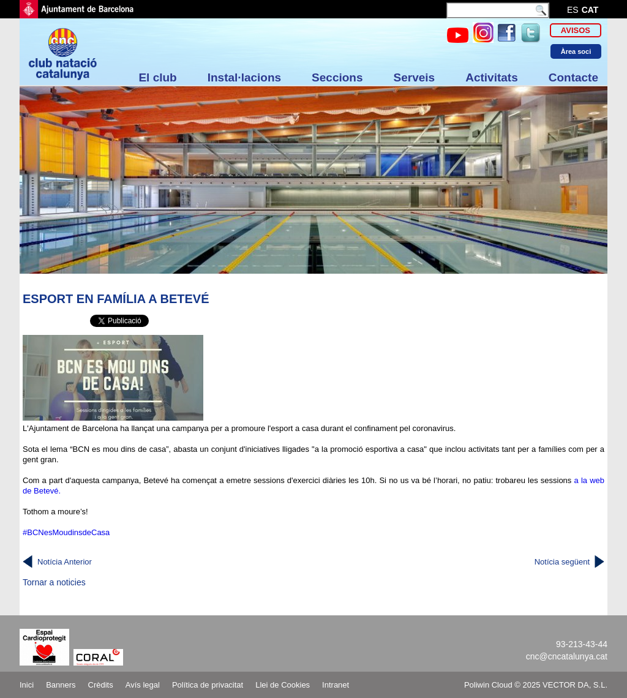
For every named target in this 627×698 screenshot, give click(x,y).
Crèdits (100, 684)
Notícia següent (562, 561)
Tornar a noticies (54, 582)
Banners (60, 684)
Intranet (335, 684)
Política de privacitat (207, 684)
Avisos (575, 30)
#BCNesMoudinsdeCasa (66, 532)
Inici (27, 684)
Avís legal (143, 684)
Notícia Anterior (64, 561)
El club (157, 77)
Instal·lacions (244, 77)
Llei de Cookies (282, 684)
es (573, 10)
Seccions (337, 77)
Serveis (414, 77)
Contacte (573, 77)
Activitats (491, 77)
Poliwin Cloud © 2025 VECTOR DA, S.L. (535, 684)
